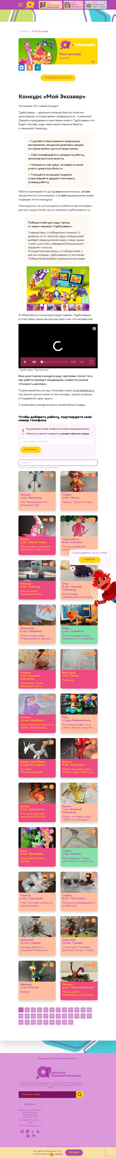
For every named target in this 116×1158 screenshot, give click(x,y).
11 (83, 1009)
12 (89, 1009)
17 (45, 1015)
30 (52, 1022)
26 (27, 1022)
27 (33, 1022)
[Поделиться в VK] (21, 67)
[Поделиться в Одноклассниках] (30, 67)
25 (21, 1022)
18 (52, 1015)
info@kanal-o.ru (34, 1126)
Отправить (30, 450)
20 (64, 1015)
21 (70, 1015)
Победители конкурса (58, 78)
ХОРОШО (74, 1153)
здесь (81, 405)
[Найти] (80, 1094)
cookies (59, 1154)
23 (83, 1015)
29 (45, 1022)
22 (76, 1015)
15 (33, 1015)
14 (27, 1015)
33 (70, 1022)
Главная (23, 31)
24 (89, 1015)
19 (58, 1015)
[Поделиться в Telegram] (38, 67)
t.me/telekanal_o (83, 390)
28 (39, 1022)
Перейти (89, 560)
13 (21, 1015)
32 (64, 1022)
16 (39, 1015)
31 (58, 1022)
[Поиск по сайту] (47, 1094)
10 (76, 1009)
